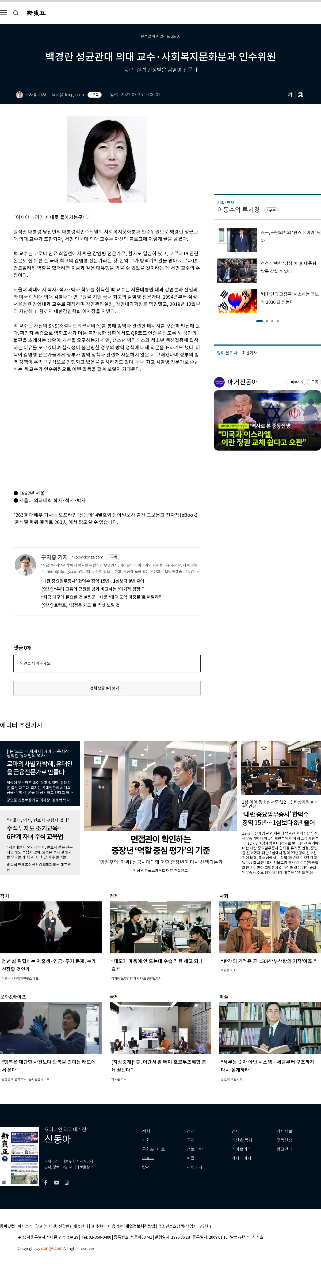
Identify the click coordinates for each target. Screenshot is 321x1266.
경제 (191, 1131)
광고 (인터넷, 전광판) (53, 1226)
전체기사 (195, 1167)
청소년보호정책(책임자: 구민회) (184, 1226)
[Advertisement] (50, 430)
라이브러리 (241, 1149)
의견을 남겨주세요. (35, 663)
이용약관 (115, 1226)
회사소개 (25, 1226)
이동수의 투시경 (238, 210)
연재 (235, 1131)
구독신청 (284, 1140)
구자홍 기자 (54, 557)
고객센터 (98, 1226)
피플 (191, 1158)
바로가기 (297, 382)
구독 (95, 94)
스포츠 (148, 1158)
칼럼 (146, 1167)
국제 (191, 1140)
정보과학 (195, 1149)
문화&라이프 (153, 1149)
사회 (146, 1140)
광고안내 (284, 1149)
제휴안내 (80, 1226)
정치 (146, 1131)
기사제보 (284, 1131)
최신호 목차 (242, 1140)
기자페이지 (241, 1158)
